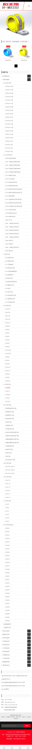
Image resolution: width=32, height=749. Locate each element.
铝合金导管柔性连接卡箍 (12, 432)
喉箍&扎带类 (6, 634)
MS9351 (8, 333)
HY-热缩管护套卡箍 (11, 295)
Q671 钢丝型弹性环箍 (11, 182)
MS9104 (8, 538)
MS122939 (8, 353)
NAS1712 (8, 497)
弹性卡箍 (8, 456)
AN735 (7, 504)
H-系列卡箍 (7, 254)
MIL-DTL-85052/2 (10, 470)
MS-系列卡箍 (7, 305)
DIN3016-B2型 (9, 93)
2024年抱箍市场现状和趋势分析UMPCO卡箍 (13, 682)
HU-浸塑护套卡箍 (10, 298)
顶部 (28, 747)
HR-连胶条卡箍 (10, 257)
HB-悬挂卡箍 (9, 278)
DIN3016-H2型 (9, 137)
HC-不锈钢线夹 (10, 264)
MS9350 (8, 329)
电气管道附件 (6, 637)
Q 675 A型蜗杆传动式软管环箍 (14, 199)
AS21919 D (8, 60)
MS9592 (8, 586)
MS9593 (8, 590)
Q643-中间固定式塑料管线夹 (13, 168)
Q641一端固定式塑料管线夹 (13, 161)
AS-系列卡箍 (23, 41)
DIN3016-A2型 (9, 86)
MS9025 (8, 357)
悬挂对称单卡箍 (10, 418)
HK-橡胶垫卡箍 (10, 285)
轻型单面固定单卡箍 (11, 408)
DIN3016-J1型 (9, 148)
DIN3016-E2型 (9, 113)
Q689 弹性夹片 (9, 250)
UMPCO (3, 717)
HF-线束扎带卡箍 (10, 268)
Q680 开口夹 (9, 220)
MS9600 (8, 614)
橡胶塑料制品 (6, 661)
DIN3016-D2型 (9, 107)
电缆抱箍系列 (7, 624)
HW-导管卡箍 (9, 292)
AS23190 (8, 401)
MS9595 (8, 596)
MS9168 (8, 552)
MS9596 (8, 600)
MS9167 (8, 548)
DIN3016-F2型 (9, 120)
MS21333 (8, 322)
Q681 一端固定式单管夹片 (12, 223)
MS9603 (8, 620)
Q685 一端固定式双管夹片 (12, 237)
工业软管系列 (6, 658)
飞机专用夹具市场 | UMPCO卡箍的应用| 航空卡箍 (14, 675)
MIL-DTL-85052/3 (10, 473)
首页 (3, 41)
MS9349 (8, 326)
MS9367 (8, 576)
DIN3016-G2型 (9, 134)
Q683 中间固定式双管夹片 (12, 230)
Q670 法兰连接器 (10, 179)
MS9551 (8, 579)
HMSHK (16, 718)
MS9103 (8, 535)
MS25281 (8, 381)
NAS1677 (8, 490)
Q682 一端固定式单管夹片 (12, 226)
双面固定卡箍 (9, 425)
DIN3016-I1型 (9, 141)
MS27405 (8, 312)
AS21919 (8, 387)
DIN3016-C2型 (9, 100)
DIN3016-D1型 (9, 110)
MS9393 (8, 346)
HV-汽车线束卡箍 (10, 302)
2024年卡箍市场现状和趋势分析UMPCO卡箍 (13, 685)
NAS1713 (8, 487)
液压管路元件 (6, 644)
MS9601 (8, 617)
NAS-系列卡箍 (7, 477)
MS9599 (8, 610)
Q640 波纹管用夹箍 (11, 158)
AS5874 (7, 391)
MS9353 (8, 360)
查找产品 (8, 41)
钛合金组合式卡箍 (10, 459)
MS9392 (8, 343)
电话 (12, 747)
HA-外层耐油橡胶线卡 (11, 271)
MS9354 (8, 363)
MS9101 (8, 528)
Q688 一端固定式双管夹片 (12, 247)
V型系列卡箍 (7, 627)
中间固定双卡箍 (10, 429)
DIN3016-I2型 (9, 144)
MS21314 (8, 367)
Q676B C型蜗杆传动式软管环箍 (14, 206)
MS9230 (8, 562)
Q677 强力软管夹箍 (11, 209)
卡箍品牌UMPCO (5, 679)
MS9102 (8, 531)
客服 (20, 747)
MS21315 (8, 370)
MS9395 (8, 377)
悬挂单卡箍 (9, 422)
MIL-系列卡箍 (7, 463)
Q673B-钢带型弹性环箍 (12, 185)
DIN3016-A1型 (9, 89)
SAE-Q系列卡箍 (8, 155)
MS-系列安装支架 (8, 524)
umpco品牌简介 (5, 689)
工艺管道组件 (6, 648)
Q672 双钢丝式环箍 (11, 175)
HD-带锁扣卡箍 (10, 261)
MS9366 (8, 572)
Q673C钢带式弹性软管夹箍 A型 (14, 192)
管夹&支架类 (6, 631)
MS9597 (8, 603)
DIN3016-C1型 (9, 103)
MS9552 (8, 583)
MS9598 (8, 607)
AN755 (7, 521)
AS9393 (7, 398)
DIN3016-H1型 (9, 131)
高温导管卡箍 (9, 449)
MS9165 (8, 542)
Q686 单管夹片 (9, 240)
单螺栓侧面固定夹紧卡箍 (12, 439)
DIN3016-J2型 (9, 151)
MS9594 (8, 593)
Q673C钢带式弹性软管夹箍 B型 (14, 189)
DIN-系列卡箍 (7, 83)
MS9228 (8, 555)
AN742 (7, 514)
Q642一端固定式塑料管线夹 (13, 165)
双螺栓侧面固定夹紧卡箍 (12, 442)
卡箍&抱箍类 (15, 41)
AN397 (7, 507)
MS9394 (8, 374)
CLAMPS (28, 717)
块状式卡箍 (9, 453)
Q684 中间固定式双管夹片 (12, 233)
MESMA (13, 717)
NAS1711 (8, 494)
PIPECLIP (18, 717)
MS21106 (8, 316)
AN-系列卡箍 (7, 500)
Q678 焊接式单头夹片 (11, 213)
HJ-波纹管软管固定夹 (11, 281)
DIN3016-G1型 (9, 127)
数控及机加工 (6, 665)
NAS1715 (8, 480)
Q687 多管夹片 (9, 244)
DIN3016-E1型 (9, 117)
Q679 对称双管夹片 (11, 216)
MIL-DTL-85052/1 (10, 466)
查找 (27, 725)
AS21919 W (24, 60)
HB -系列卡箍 (7, 405)
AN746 (7, 518)
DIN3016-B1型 (9, 96)
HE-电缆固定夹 (9, 274)
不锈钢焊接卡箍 (10, 446)
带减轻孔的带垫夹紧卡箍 (12, 435)
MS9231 (8, 566)
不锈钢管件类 (6, 655)
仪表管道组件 (6, 651)
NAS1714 (8, 483)
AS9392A (8, 394)
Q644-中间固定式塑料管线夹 (13, 172)
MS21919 (8, 309)
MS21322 (8, 319)
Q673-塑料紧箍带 (10, 196)
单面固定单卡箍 (10, 411)
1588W (23, 717)
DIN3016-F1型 (9, 124)
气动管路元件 (6, 641)
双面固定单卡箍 (10, 415)
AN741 (7, 511)
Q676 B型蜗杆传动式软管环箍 (13, 202)
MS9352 (8, 336)
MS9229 (8, 559)
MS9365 (8, 569)
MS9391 (8, 340)
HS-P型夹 (8, 288)
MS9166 (8, 545)
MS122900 (8, 350)
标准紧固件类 (6, 76)
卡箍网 (8, 717)
